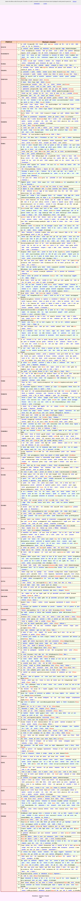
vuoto (49, 521)
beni (39, 53)
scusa (27, 784)
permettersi (25, 634)
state (41, 625)
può (30, 93)
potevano (72, 693)
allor (36, 476)
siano (67, 245)
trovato (31, 741)
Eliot (74, 667)
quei (49, 650)
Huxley (67, 665)
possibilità (62, 267)
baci (31, 193)
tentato (73, 805)
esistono (35, 873)
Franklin (77, 438)
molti (25, 876)
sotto (69, 303)
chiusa (50, 465)
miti (28, 153)
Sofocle (60, 415)
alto (46, 156)
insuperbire (53, 523)
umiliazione (58, 525)
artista (25, 710)
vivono (32, 55)
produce (55, 76)
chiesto (67, 423)
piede (51, 309)
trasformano (45, 55)
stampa (53, 658)
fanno (77, 467)
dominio (41, 204)
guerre (28, 574)
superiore (73, 688)
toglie (48, 221)
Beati (23, 153)
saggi (63, 48)
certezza (25, 410)
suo (43, 654)
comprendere (52, 519)
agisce (25, 860)
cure (60, 104)
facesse (51, 741)
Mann (53, 621)
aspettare (76, 726)
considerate (48, 625)
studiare (52, 140)
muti (73, 288)
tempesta (57, 767)
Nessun (24, 610)
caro (40, 771)
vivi (62, 322)
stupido (45, 688)
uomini (50, 50)
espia (36, 471)
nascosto (39, 767)
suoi (23, 254)
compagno (38, 741)
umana (48, 267)
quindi (54, 333)
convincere (39, 693)
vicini (23, 582)
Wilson (50, 724)
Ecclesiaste (25, 162)
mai (77, 262)
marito (48, 515)
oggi (48, 726)
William (56, 528)
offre (71, 204)
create (53, 241)
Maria (62, 116)
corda (58, 467)
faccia (68, 326)
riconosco (24, 173)
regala (40, 593)
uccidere (50, 882)
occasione (53, 672)
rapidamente (49, 271)
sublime (65, 145)
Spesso (24, 779)
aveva (39, 140)
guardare (64, 399)
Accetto (45, 3)
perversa (40, 798)
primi (78, 288)
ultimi (46, 291)
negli (64, 316)
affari (55, 130)
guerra (38, 670)
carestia (50, 459)
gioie (70, 147)
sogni (34, 60)
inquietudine (26, 386)
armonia (62, 487)
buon (36, 333)
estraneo (59, 84)
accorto (28, 158)
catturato (24, 404)
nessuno (24, 307)
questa (23, 160)
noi (28, 100)
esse (42, 402)
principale (25, 67)
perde (39, 480)
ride (34, 745)
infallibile (29, 815)
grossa (41, 643)
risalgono (58, 60)
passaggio (49, 225)
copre (33, 585)
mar (39, 173)
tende (30, 395)
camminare (48, 467)
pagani (24, 457)
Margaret (59, 587)
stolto (27, 249)
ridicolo (32, 623)
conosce (35, 301)
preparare (62, 341)
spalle (53, 824)
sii (58, 333)
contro (40, 219)
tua (78, 254)
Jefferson (62, 623)
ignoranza (41, 645)
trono (36, 151)
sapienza (75, 57)
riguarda (61, 202)
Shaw (58, 134)
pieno (37, 282)
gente (24, 482)
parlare (29, 258)
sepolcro (66, 199)
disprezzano (35, 461)
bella (36, 621)
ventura (38, 438)
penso (31, 436)
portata (64, 108)
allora (59, 301)
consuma (36, 271)
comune (73, 578)
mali (56, 57)
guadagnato (33, 650)
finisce (50, 195)
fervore (52, 779)
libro (24, 719)
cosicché (46, 202)
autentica (68, 57)
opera (77, 301)
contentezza (50, 836)
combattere (62, 672)
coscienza (41, 567)
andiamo (47, 386)
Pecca (23, 50)
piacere (50, 455)
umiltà (68, 519)
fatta (50, 761)
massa (61, 65)
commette (50, 571)
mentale (45, 71)
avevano (66, 625)
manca (35, 388)
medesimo (57, 318)
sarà (73, 262)
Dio (45, 145)
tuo (51, 173)
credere (53, 219)
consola (37, 787)
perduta (37, 661)
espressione (65, 636)
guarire (30, 69)
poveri (31, 314)
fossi (77, 358)
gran (55, 254)
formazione (43, 63)
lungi (25, 798)
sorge (45, 461)
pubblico (48, 693)
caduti (65, 312)
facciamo (33, 100)
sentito (31, 697)
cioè (60, 119)
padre (31, 471)
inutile (68, 552)
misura (43, 779)
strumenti (54, 55)
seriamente (42, 335)
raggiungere (72, 782)
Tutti (23, 97)
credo (52, 665)
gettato (43, 375)
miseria (32, 822)
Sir (23, 278)
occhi (52, 182)
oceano (54, 100)
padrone (43, 824)
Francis (30, 166)
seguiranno (25, 380)
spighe (23, 312)
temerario (30, 476)
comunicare (40, 667)
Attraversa (24, 378)
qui (27, 388)
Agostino (46, 234)
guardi (30, 397)
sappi (53, 330)
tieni (28, 119)
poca (29, 322)
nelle (31, 208)
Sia (70, 256)
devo (25, 590)
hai (24, 230)
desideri (48, 60)
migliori (27, 593)
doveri (34, 663)
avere (49, 217)
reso (65, 567)
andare (35, 219)
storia (39, 423)
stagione (50, 108)
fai (77, 210)
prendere (24, 314)
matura (41, 108)
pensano (43, 164)
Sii (22, 354)
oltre (40, 663)
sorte (34, 160)
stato (40, 326)
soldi (34, 76)
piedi (27, 254)
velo (64, 890)
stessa (50, 684)
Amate (23, 145)
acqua (55, 582)
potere (56, 173)
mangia (32, 195)
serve (29, 375)
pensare (37, 442)
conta (36, 113)
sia (48, 84)
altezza (35, 177)
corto (47, 326)
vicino (40, 813)
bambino (25, 713)
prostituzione (33, 116)
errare (47, 815)
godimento (25, 833)
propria (51, 482)
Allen (55, 426)
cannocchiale (45, 717)
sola (39, 280)
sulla (28, 147)
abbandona (41, 805)
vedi (53, 402)
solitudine (24, 743)
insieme (56, 44)
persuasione (55, 641)
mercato (55, 730)
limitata (74, 658)
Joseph (77, 221)
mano (72, 108)
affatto (29, 251)
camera (24, 890)
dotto (65, 813)
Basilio (51, 480)
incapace (28, 722)
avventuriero (49, 710)
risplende (75, 318)
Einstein (52, 269)
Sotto (23, 749)
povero (50, 360)
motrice (24, 63)
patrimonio (39, 485)
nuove (66, 745)
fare (77, 225)
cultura (25, 650)
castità (70, 890)
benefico (34, 267)
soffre (37, 819)
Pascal (29, 328)
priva (38, 822)
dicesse (65, 305)
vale (67, 191)
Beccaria (66, 412)
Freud (57, 63)
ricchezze (48, 333)
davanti (69, 243)
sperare (74, 217)
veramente (37, 232)
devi (57, 341)
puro (38, 445)
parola (63, 243)
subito (50, 461)
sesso (29, 616)
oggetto (43, 406)
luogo (62, 397)
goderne (72, 606)
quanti (42, 476)
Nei (22, 593)
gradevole (54, 833)
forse (35, 360)
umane (36, 489)
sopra (36, 241)
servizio (60, 567)
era (22, 695)
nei (48, 316)
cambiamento (45, 275)
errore (25, 702)
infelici (76, 434)
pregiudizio (25, 532)
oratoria (33, 641)
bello (58, 145)
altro (31, 151)
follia (40, 828)
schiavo (58, 260)
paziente (60, 67)
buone (29, 735)
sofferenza (51, 67)
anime (54, 362)
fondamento (45, 447)
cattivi (28, 164)
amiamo (56, 406)
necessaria (39, 393)
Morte (39, 428)
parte (59, 142)
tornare (54, 186)
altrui (39, 565)
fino (46, 309)
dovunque (32, 380)
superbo (70, 813)
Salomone (24, 180)
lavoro (48, 330)
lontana (55, 787)
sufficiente (34, 860)
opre (61, 171)
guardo (32, 171)
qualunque (68, 759)
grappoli (60, 312)
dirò (27, 284)
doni (69, 121)
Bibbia (43, 314)
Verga (69, 582)
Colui (23, 771)
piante (57, 212)
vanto (41, 838)
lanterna (46, 808)
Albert (46, 269)
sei (62, 173)
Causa (23, 801)
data (65, 865)
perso (70, 650)
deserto (47, 199)
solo (40, 100)
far (49, 197)
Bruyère (46, 817)
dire (69, 318)
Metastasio (34, 175)
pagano (56, 360)
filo (63, 44)
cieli (23, 177)
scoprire (43, 303)
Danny (73, 616)
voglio (25, 612)
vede (46, 121)
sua (30, 160)
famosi (32, 293)
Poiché (23, 93)
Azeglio (74, 511)
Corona (24, 826)
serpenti (74, 208)
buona (60, 741)
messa (31, 756)
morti (27, 132)
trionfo (66, 354)
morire (35, 417)
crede (23, 815)
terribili (36, 415)
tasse (31, 656)
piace (32, 442)
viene (43, 258)
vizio (60, 53)
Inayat (62, 371)
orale (59, 423)
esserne (61, 74)
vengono (43, 247)
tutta (37, 293)
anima (40, 145)
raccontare (31, 423)
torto (41, 715)
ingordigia (67, 822)
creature (77, 343)
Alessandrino (52, 849)
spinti (64, 828)
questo (36, 104)
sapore (55, 373)
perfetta (43, 621)
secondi (34, 291)
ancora (43, 360)
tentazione (44, 801)
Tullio (59, 796)
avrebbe (77, 100)
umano (53, 84)
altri (72, 195)
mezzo (31, 434)
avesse (27, 280)
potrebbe (30, 307)
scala (48, 232)
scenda (63, 156)
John (32, 132)
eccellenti (45, 206)
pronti (23, 210)
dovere (43, 348)
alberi (50, 212)
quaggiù (40, 230)
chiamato (59, 358)
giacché (35, 803)
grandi (67, 76)
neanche (60, 845)
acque (55, 386)
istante (24, 406)
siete (26, 373)
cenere (45, 295)
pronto (44, 354)
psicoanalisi (26, 74)
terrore (59, 841)
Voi (22, 373)
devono (44, 217)
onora (25, 471)
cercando (29, 339)
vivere (48, 774)
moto (37, 756)
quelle (75, 382)
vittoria (27, 113)
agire (38, 630)
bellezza (25, 647)
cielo (52, 169)
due (23, 286)
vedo (54, 171)
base (23, 445)
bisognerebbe (42, 116)
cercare (35, 305)
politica (28, 318)
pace (39, 339)
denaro (34, 602)
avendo (56, 860)
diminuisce (32, 796)
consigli (41, 97)
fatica (44, 782)
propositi (53, 805)
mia (52, 382)
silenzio (46, 210)
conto (73, 330)
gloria (35, 838)
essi (38, 421)
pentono (56, 619)
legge (41, 88)
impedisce (35, 606)
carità (24, 44)
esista (65, 511)
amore (41, 80)
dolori (65, 147)
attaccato (66, 774)
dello (23, 249)
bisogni (31, 106)
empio (53, 884)
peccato (40, 478)
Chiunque (24, 134)
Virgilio (54, 428)
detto (45, 426)
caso (24, 137)
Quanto (24, 322)
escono (56, 208)
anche (67, 55)
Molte (23, 415)
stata (61, 865)
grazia (25, 509)
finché (62, 164)
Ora (23, 284)
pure (30, 378)
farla (42, 467)
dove (66, 221)
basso (70, 156)
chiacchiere (66, 247)
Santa (37, 106)
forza (75, 60)
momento (41, 76)
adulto (37, 713)
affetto (24, 511)
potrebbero (64, 286)
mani (25, 202)
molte (27, 247)
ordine (74, 316)
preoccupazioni (35, 247)
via (26, 76)
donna (54, 590)
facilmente (33, 97)
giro (38, 171)
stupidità (30, 621)
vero (34, 474)
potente (46, 513)
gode (54, 395)
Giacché (69, 341)
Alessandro (25, 140)
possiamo (28, 469)
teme (51, 819)
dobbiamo (36, 467)
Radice (23, 571)
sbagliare (42, 708)
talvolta (61, 76)
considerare (54, 299)
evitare (68, 402)
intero (28, 324)
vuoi (46, 93)
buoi (40, 291)
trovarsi (38, 434)
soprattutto (41, 650)
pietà (45, 350)
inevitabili (39, 656)
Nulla (23, 267)
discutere (26, 688)
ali (29, 391)
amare (46, 738)
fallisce (48, 733)
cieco (24, 717)
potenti (61, 50)
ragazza (76, 423)
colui (46, 860)
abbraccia (29, 191)
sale (32, 373)
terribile (49, 440)
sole (24, 191)
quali (62, 113)
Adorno (36, 595)
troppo (25, 474)
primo (41, 474)
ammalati (49, 97)
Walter (27, 278)
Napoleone (35, 364)
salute (43, 267)
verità (44, 86)
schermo (67, 616)
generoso (63, 333)
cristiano (38, 354)
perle (45, 44)
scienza (40, 502)
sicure (58, 485)
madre (28, 217)
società (49, 430)
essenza (24, 421)
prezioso (75, 506)
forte (51, 236)
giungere (61, 339)
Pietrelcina (36, 46)
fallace (47, 130)
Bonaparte (42, 364)
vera (51, 280)
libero (71, 219)
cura (55, 684)
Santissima (29, 232)
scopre (72, 104)
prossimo (71, 567)
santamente (52, 354)
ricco (36, 330)
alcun (29, 125)
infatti (46, 160)
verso (30, 269)
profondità (52, 177)
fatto (55, 547)
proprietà (25, 663)
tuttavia (45, 127)
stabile (29, 230)
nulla (40, 84)
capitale (41, 632)
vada (32, 661)
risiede (62, 888)
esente (29, 275)
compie (64, 303)
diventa (28, 65)
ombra (78, 145)
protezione (39, 513)
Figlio (66, 232)
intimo (36, 710)
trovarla (37, 307)
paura (65, 421)
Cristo (71, 350)
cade (33, 478)
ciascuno (72, 763)
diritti (65, 217)
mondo (46, 53)
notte (53, 301)
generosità (28, 525)
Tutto (23, 367)
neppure (70, 254)
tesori (57, 335)
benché (40, 410)
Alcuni (55, 284)
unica (24, 645)
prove (28, 364)
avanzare (50, 348)
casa (66, 578)
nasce (70, 238)
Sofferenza (47, 428)
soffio (28, 156)
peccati (42, 471)
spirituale (65, 801)
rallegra (30, 214)
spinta (62, 803)
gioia (37, 238)
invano (41, 680)
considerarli (65, 419)
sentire (32, 587)
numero (38, 436)
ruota (56, 756)
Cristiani (37, 457)
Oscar (75, 430)
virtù (37, 44)
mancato (31, 693)
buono (53, 238)
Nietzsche (24, 273)
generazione (27, 745)
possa (76, 219)
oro (51, 585)
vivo (58, 295)
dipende (36, 658)
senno (39, 706)
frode (53, 670)
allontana (47, 798)
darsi (50, 582)
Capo (23, 223)
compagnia (65, 726)
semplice (49, 547)
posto (66, 749)
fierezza (48, 356)
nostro (26, 104)
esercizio (47, 796)
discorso (74, 247)
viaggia (31, 726)
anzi (35, 828)
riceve (45, 574)
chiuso (29, 719)
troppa (71, 625)
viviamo (24, 175)
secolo (34, 182)
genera (49, 86)
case (39, 888)
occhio (34, 119)
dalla (77, 44)
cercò (59, 474)
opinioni (42, 534)
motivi (50, 610)
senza (27, 199)
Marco (53, 796)
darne (34, 469)
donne (24, 547)
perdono (33, 547)
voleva (23, 426)
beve (38, 195)
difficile (54, 91)
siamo (75, 130)
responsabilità (46, 457)
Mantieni (44, 228)
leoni (75, 461)
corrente (46, 219)
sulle (49, 824)
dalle (61, 208)
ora (65, 204)
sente (29, 530)
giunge (50, 753)
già (65, 815)
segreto (75, 447)
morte (27, 417)
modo (68, 805)
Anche (23, 151)
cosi (23, 436)
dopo (73, 160)
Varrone (66, 291)
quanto (77, 140)
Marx (70, 65)
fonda (47, 532)
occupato (46, 142)
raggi (40, 191)
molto (33, 523)
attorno (40, 397)
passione (62, 271)
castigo (34, 410)
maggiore (61, 410)
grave (56, 88)
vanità (44, 282)
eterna (73, 339)
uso (40, 333)
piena (25, 341)
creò (30, 186)
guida (42, 130)
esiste (25, 738)
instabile (62, 756)
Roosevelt (68, 610)
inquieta (29, 528)
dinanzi (74, 119)
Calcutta (47, 102)
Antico (53, 214)
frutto (31, 108)
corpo (31, 104)
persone (36, 286)
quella (33, 71)
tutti (23, 132)
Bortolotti (68, 197)
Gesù (46, 106)
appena (47, 65)
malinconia (63, 787)
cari (36, 149)
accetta (76, 121)
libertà (54, 221)
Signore (46, 169)
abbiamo (67, 113)
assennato (55, 188)
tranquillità (32, 341)
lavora (45, 284)
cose (48, 241)
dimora (34, 230)
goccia (46, 100)
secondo (36, 123)
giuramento (44, 576)
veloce (44, 756)
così (67, 44)
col (54, 195)
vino (28, 706)
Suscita (26, 356)
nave (45, 803)
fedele (30, 513)
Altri (77, 286)
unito (43, 412)
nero (56, 256)
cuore (60, 177)
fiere (51, 208)
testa (23, 256)
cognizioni (47, 485)
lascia (58, 121)
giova (28, 759)
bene (66, 97)
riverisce (50, 471)
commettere (44, 606)
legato (52, 367)
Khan (67, 371)
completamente (76, 697)
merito (45, 358)
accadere (35, 93)
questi (66, 284)
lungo (67, 127)
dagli (37, 82)
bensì (41, 113)
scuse (23, 123)
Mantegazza (49, 489)
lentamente (31, 753)
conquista (53, 65)
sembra (25, 587)
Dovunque (24, 171)
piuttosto (70, 50)
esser (36, 202)
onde (78, 803)
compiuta (45, 759)
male (39, 55)
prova (67, 884)
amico (24, 513)
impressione (68, 410)
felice (26, 221)
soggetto (24, 438)
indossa (42, 528)
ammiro (71, 171)
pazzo (60, 774)
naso (25, 326)
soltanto (24, 241)
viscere (67, 295)
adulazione (25, 86)
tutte (43, 241)
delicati (38, 206)
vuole (70, 221)
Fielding (56, 417)
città (49, 254)
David (46, 728)
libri (53, 650)
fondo (48, 362)
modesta (37, 519)
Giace (23, 528)
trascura (38, 884)
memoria (25, 796)
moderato (46, 410)
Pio (29, 46)
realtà (30, 467)
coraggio (54, 113)
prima (37, 197)
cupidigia (39, 571)
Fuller (33, 627)
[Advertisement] (40, 23)
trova (44, 316)
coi (69, 333)
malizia (61, 55)
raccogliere (30, 858)
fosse (23, 142)
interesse (25, 636)
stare (28, 348)
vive (56, 262)
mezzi (61, 57)
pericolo (36, 275)
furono (31, 149)
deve (28, 399)
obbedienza (44, 873)
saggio (59, 305)
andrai (38, 380)
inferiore (24, 595)
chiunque (55, 749)
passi (57, 753)
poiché (76, 245)
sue (66, 158)
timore (62, 262)
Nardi (23, 337)
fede (38, 316)
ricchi (55, 50)
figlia (25, 515)
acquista (64, 485)
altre (72, 343)
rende (47, 713)
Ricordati (24, 419)
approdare (33, 480)
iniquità (67, 53)
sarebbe (53, 326)
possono (33, 672)
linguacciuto (29, 451)
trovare (63, 241)
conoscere (37, 299)
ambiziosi (67, 322)
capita (60, 667)
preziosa (40, 371)
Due (23, 391)
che (28, 55)
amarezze (25, 48)
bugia (46, 643)
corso (54, 204)
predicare (31, 612)
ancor (49, 476)
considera (38, 50)
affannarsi (62, 299)
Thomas (24, 554)
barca (66, 808)
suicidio (38, 665)
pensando (61, 356)
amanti (30, 80)
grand (29, 680)
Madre (37, 102)
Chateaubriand (45, 530)
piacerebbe (55, 593)
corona (50, 528)
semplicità (73, 391)
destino (70, 137)
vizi (73, 378)
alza (65, 525)
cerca (51, 93)
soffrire (31, 819)
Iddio (29, 763)
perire (30, 404)
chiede (39, 574)
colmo (31, 238)
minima (54, 142)
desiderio (69, 67)
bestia (58, 156)
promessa (71, 847)
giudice (24, 121)
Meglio (23, 550)
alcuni (57, 828)
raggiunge (47, 395)
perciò (52, 245)
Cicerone (64, 796)
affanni (42, 82)
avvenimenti (38, 419)
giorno (47, 301)
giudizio (42, 469)
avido (42, 262)
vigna (46, 312)
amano (32, 57)
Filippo (34, 324)
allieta (35, 836)
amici (37, 86)
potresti (46, 523)
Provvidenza (43, 137)
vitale (33, 156)
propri (30, 813)
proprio (48, 434)
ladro (37, 506)
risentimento (71, 271)
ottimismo (30, 445)
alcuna (23, 724)
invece (74, 256)
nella (50, 88)
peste (55, 459)
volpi (26, 630)
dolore (66, 515)
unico (30, 632)
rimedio (31, 738)
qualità (68, 593)
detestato (73, 451)
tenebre (37, 208)
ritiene (54, 71)
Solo (44, 616)
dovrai (62, 330)
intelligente (46, 697)
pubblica (57, 457)
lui (78, 160)
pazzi (50, 127)
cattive (52, 735)
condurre (34, 350)
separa (35, 406)
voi (76, 147)
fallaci (62, 798)
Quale (40, 358)
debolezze (36, 48)
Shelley (38, 193)
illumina (58, 210)
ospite (60, 225)
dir (54, 199)
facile (37, 91)
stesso (42, 455)
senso (56, 487)
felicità (70, 386)
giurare (64, 254)
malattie (50, 436)
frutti (31, 206)
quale (56, 232)
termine (41, 790)
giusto (24, 478)
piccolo (32, 485)
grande (52, 145)
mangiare (59, 195)
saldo (33, 348)
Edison (43, 634)
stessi (70, 430)
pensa (43, 482)
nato (67, 219)
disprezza (65, 188)
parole (62, 245)
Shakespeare (63, 528)
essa (47, 186)
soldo (29, 262)
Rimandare (24, 708)
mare (24, 166)
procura (32, 86)
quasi (32, 127)
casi (34, 593)
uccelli (69, 212)
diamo (27, 97)
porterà (36, 824)
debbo (24, 423)
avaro (64, 260)
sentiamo (60, 97)
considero (34, 84)
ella (72, 199)
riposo (68, 241)
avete (26, 888)
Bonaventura (34, 509)
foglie (28, 585)
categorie (28, 286)
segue (53, 745)
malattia (39, 71)
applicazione (26, 88)
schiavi (27, 291)
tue (65, 171)
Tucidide (55, 293)
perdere (33, 634)
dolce (31, 236)
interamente (72, 860)
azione (35, 759)
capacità (44, 519)
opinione (35, 532)
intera (63, 326)
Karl (66, 65)
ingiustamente (59, 574)
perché (28, 53)
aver (75, 713)
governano (50, 449)
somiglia (51, 478)
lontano (27, 882)
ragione (54, 202)
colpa (71, 459)
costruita (38, 550)
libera (29, 82)
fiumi (23, 219)
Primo (23, 382)
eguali (59, 217)
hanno (39, 182)
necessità (24, 106)
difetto (42, 104)
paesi (70, 532)
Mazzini (52, 149)
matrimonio (46, 48)
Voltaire (39, 536)
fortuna (25, 756)
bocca (36, 243)
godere (59, 158)
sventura (64, 457)
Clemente (44, 849)
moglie (56, 578)
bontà (23, 358)
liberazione (46, 590)
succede (73, 767)
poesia (29, 667)
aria (39, 587)
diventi (48, 91)
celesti (43, 399)
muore (66, 455)
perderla (73, 833)
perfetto (28, 845)
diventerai (30, 330)
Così (60, 532)
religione (26, 449)
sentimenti (40, 356)
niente (27, 91)
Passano (24, 402)
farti (54, 350)
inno (58, 214)
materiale (41, 65)
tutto (51, 121)
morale (54, 447)
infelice (71, 140)
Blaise (23, 328)
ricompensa (64, 847)
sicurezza (58, 316)
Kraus (72, 71)
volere (57, 93)
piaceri (39, 730)
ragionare (36, 552)
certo (62, 280)
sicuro (26, 434)
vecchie (41, 745)
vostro (23, 258)
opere (70, 158)
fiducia (25, 565)
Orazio (33, 264)
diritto (64, 713)
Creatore (39, 169)
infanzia (66, 60)
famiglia (42, 147)
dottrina (39, 612)
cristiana (54, 356)
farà (52, 410)
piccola (28, 142)
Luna (46, 191)
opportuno (48, 76)
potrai (55, 339)
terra (65, 495)
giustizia (42, 123)
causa (30, 876)
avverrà (68, 160)
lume (56, 808)
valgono (75, 519)
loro (30, 177)
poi (37, 619)
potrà (41, 160)
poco (78, 521)
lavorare (71, 286)
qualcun (69, 856)
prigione (24, 751)
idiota (52, 134)
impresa (35, 724)
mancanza (53, 801)
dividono (61, 284)
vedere (56, 160)
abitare (30, 578)
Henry (50, 417)
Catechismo (65, 169)
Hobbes (64, 670)
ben (32, 550)
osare (58, 354)
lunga (61, 836)
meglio (44, 158)
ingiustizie (65, 88)
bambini (31, 534)
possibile (69, 93)
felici (44, 50)
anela (49, 782)
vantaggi (45, 525)
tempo (24, 82)
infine (49, 619)
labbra (57, 798)
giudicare (24, 536)
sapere (65, 140)
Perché (23, 295)
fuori (44, 706)
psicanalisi (26, 71)
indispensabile (31, 63)
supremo (30, 121)
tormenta (40, 386)
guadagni (73, 76)
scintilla (44, 280)
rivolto (65, 228)
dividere (59, 147)
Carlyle (65, 643)
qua (67, 803)
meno (31, 102)
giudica (30, 123)
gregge (23, 214)
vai (24, 339)
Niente (23, 236)
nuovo (61, 186)
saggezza (41, 860)
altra (59, 636)
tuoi (36, 212)
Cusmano (24, 569)
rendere (47, 256)
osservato (66, 301)
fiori (23, 206)
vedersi (33, 428)
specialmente (59, 602)
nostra (25, 60)
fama (24, 125)
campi (37, 459)
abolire (25, 116)
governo (30, 749)
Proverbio (24, 811)
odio (54, 86)
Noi (22, 684)
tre (30, 288)
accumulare (51, 335)
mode (46, 745)
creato (31, 188)
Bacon (35, 166)
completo (45, 238)
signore (71, 202)
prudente (30, 515)
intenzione (50, 393)
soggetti (74, 275)
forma (66, 482)
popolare (31, 643)
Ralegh (32, 278)
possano (29, 219)
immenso (44, 171)
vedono (69, 164)
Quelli (23, 55)
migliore (41, 260)
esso (66, 406)
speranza (51, 412)
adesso (53, 616)
